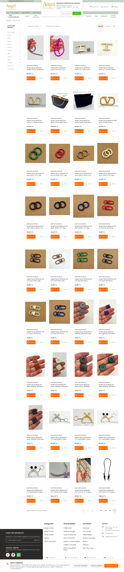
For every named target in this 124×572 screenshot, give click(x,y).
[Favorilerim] (94, 7)
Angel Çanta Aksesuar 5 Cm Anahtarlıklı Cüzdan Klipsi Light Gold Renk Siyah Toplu (107, 438)
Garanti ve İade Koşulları (72, 541)
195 (101, 510)
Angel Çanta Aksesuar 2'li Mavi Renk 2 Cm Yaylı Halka (83, 227)
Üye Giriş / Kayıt (88, 548)
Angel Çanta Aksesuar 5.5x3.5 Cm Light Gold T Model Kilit (82, 68)
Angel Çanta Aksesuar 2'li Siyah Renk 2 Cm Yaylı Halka (59, 227)
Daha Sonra (65, 13)
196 (106, 510)
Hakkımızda (36, 12)
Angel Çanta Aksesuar (32, 65)
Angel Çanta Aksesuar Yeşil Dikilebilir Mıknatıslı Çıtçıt (107, 385)
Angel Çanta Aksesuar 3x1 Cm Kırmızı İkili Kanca (107, 227)
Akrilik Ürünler (49, 535)
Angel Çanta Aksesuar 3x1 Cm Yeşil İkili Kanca (83, 280)
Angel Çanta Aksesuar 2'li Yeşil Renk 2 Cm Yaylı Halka (35, 174)
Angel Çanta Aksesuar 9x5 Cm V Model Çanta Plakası (108, 121)
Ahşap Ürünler (49, 528)
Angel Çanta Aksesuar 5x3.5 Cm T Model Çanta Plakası (107, 68)
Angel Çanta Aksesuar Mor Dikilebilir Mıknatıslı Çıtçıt (107, 332)
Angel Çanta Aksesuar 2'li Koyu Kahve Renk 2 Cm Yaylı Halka (35, 227)
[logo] (11, 7)
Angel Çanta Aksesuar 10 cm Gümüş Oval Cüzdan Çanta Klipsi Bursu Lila (59, 491)
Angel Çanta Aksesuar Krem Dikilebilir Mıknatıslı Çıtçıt (59, 385)
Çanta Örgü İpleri (50, 541)
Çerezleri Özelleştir (80, 566)
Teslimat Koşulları (69, 531)
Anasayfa (8, 20)
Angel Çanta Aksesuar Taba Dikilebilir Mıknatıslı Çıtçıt (35, 385)
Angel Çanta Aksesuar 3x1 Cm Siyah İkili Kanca (107, 280)
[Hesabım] (104, 7)
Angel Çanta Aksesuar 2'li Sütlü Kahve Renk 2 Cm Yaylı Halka (83, 174)
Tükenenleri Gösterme (52, 26)
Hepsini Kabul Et (111, 566)
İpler (96, 16)
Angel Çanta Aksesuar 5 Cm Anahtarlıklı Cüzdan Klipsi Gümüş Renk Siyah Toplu (35, 491)
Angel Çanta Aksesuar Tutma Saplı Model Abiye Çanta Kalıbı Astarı (83, 121)
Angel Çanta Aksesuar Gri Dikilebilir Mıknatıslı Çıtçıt (83, 332)
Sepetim (86, 545)
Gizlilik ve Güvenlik (70, 545)
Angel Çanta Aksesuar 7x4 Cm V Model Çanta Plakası (35, 121)
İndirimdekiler (26, 12)
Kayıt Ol (36, 540)
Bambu (46, 538)
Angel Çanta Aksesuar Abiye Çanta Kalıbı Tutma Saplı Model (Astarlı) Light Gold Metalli (59, 121)
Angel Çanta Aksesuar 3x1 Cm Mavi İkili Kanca (59, 332)
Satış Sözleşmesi (69, 538)
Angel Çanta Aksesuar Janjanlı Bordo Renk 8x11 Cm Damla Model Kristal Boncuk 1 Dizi (35, 68)
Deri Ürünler (36, 16)
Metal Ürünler (49, 531)
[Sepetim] (114, 7)
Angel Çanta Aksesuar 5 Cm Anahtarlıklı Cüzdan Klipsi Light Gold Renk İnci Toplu (84, 438)
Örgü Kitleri (10, 69)
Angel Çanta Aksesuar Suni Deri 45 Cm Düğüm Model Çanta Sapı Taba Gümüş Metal (83, 491)
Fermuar (104, 16)
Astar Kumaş (113, 16)
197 (110, 510)
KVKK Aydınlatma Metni (70, 549)
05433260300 (109, 533)
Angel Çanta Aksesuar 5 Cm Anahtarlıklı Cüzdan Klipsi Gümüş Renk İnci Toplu (59, 438)
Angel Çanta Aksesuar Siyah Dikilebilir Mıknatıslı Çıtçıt (35, 438)
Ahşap (27, 16)
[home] (8, 12)
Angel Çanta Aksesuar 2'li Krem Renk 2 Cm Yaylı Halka (107, 174)
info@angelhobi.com (111, 536)
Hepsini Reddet (96, 566)
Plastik (88, 16)
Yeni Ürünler (15, 12)
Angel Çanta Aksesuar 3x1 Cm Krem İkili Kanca (35, 332)
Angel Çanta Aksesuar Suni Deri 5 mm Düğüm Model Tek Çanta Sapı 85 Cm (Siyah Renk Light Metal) (107, 491)
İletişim (85, 541)
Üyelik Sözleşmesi (70, 535)
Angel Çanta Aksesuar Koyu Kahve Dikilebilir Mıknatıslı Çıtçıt (82, 385)
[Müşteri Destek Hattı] (20, 1)
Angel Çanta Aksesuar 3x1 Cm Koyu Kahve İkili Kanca (35, 280)
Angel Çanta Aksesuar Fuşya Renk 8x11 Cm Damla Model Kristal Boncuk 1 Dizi (58, 68)
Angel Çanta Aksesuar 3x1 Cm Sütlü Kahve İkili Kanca (59, 280)
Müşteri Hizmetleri (89, 538)
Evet (76, 13)
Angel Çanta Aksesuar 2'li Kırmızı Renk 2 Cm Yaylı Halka (59, 174)
